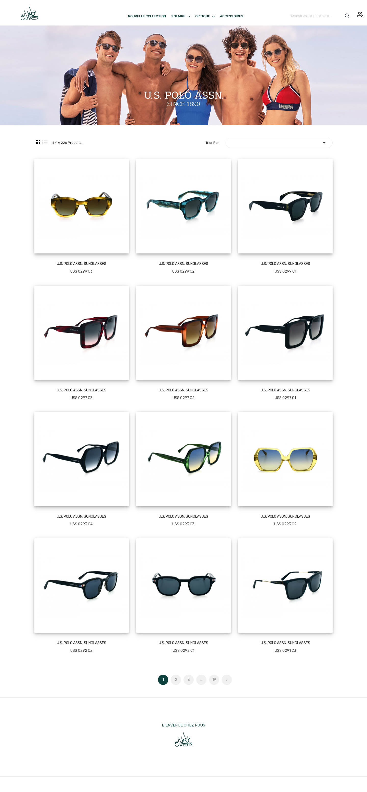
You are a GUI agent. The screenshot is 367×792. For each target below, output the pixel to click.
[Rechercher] (320, 16)
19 (214, 680)
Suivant (227, 678)
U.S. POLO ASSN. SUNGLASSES (81, 264)
